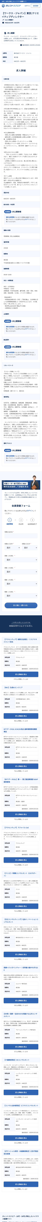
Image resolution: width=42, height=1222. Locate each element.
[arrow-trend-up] (3, 19)
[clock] (21, 45)
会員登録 (35, 6)
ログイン (27, 219)
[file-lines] (5, 33)
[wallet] (3, 22)
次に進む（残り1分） (21, 605)
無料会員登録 (10, 217)
